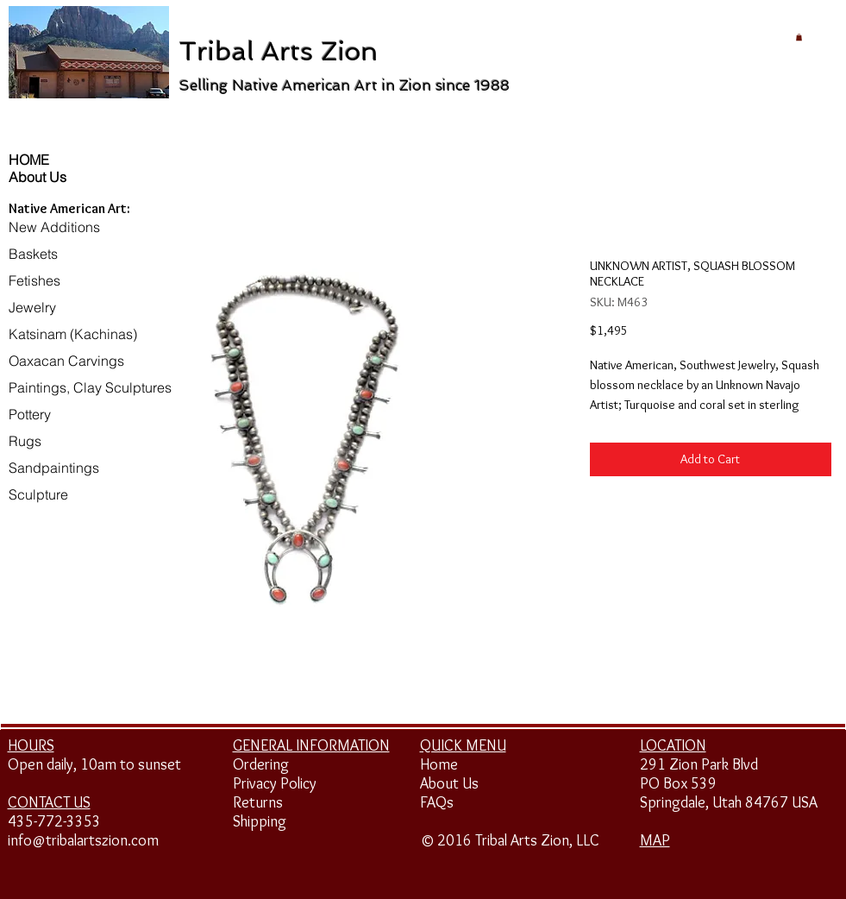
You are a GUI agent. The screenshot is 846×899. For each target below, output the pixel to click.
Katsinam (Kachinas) (73, 334)
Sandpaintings (54, 467)
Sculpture (38, 494)
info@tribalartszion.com (83, 840)
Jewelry (32, 307)
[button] (799, 37)
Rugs (25, 441)
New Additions (54, 227)
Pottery (30, 414)
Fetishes (34, 280)
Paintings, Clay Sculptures (90, 387)
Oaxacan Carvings (66, 360)
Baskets (33, 253)
